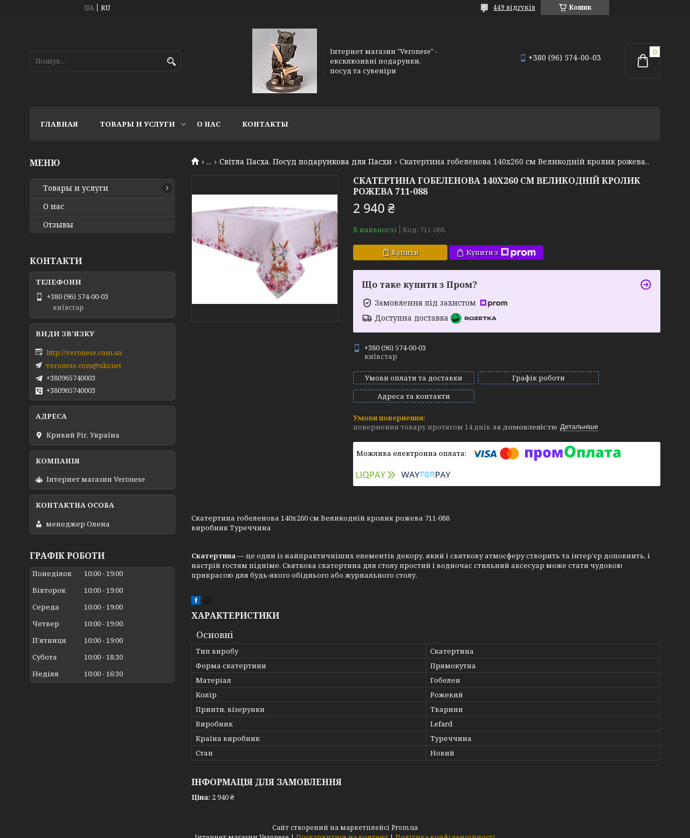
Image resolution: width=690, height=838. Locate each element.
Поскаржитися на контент (342, 827)
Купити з (501, 252)
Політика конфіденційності (445, 827)
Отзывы (58, 225)
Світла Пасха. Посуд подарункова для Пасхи (305, 161)
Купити (405, 252)
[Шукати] (171, 61)
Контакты (265, 124)
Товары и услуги (137, 124)
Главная (59, 124)
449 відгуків (514, 7)
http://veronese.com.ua (84, 352)
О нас (208, 124)
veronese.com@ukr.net (83, 365)
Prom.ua (404, 817)
